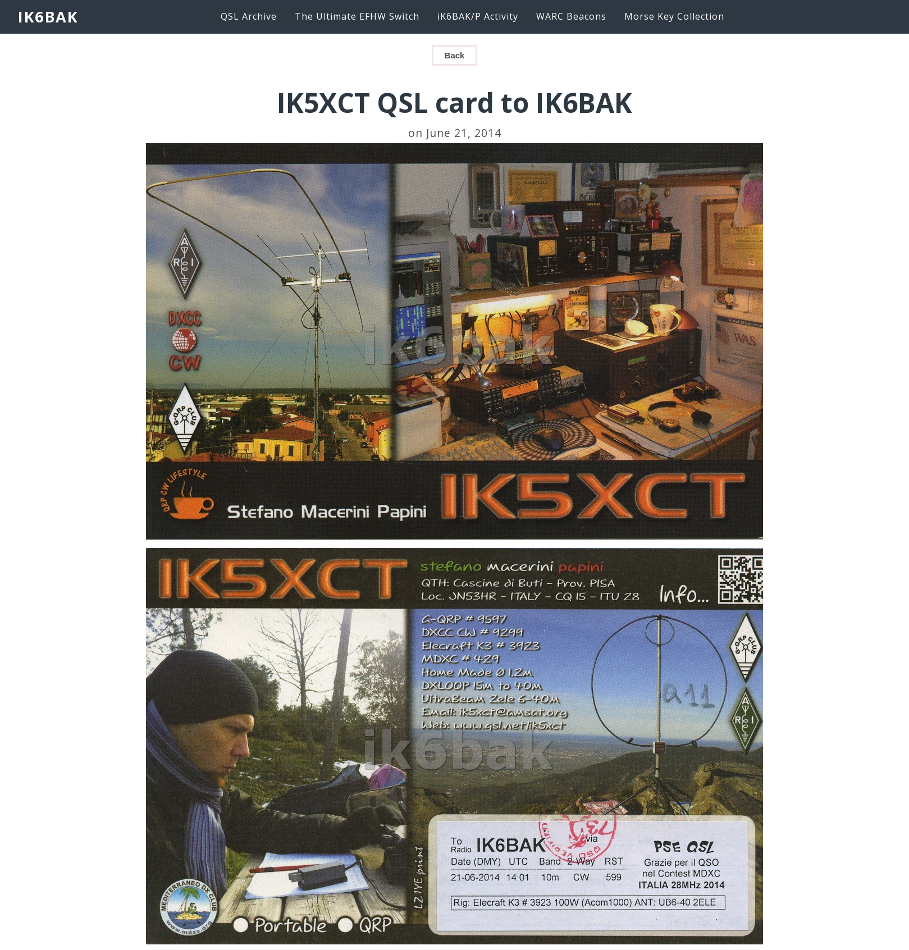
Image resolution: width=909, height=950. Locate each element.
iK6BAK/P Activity (477, 16)
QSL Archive (249, 16)
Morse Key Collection (674, 16)
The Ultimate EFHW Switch (357, 16)
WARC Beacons (571, 16)
